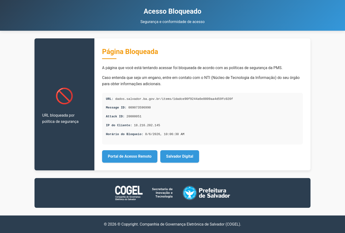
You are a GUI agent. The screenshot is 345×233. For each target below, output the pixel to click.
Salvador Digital (179, 156)
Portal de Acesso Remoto (130, 156)
